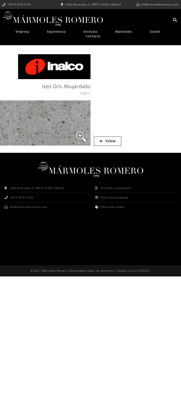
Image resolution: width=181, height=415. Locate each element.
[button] (175, 20)
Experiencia (56, 31)
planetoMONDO (139, 271)
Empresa (22, 31)
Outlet (155, 31)
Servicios (90, 31)
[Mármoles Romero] (90, 238)
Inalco (85, 93)
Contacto (93, 36)
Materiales (123, 31)
